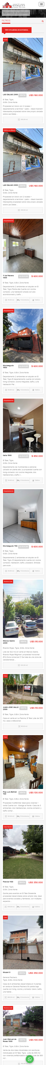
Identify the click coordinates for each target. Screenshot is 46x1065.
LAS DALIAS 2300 (10, 95)
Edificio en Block (9, 130)
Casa (5, 676)
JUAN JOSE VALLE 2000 (11, 708)
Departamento (8, 221)
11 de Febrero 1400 (8, 277)
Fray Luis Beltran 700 (10, 793)
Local (5, 40)
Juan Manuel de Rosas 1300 (9, 1040)
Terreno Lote (8, 581)
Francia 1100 (8, 882)
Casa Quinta (8, 827)
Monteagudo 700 (10, 546)
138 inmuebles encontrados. (16, 30)
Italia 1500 (7, 455)
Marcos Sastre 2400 (9, 642)
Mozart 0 (6, 972)
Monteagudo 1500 (8, 367)
